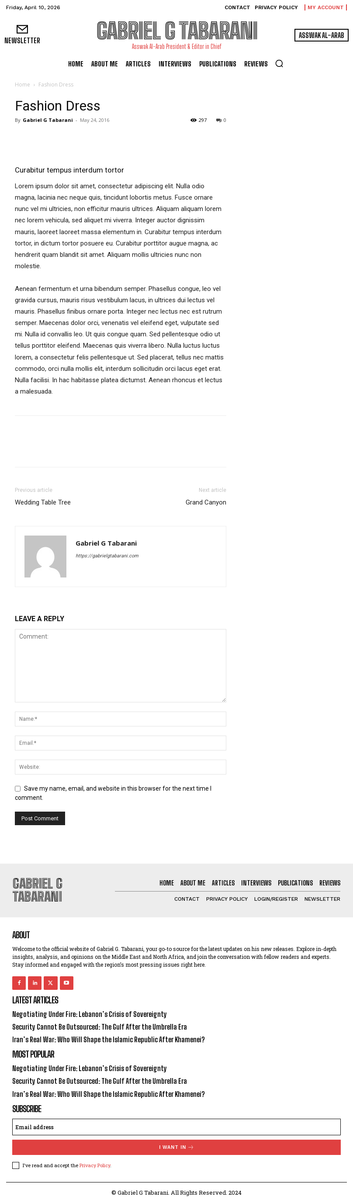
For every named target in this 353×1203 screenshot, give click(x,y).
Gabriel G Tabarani (48, 120)
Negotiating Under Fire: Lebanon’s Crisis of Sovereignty (89, 1014)
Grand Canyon (206, 502)
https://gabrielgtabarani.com (107, 556)
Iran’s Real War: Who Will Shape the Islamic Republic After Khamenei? (108, 1039)
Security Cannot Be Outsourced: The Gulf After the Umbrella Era (99, 1027)
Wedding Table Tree (43, 502)
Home (22, 84)
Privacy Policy (95, 1165)
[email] (176, 1127)
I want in (176, 1147)
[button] (279, 63)
